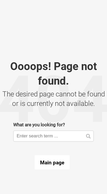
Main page (52, 162)
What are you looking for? (39, 125)
